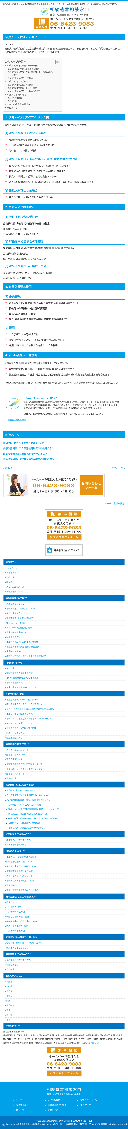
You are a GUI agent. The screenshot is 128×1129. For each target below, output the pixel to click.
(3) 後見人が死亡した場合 (22, 78)
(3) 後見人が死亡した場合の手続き (26, 91)
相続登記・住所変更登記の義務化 (21, 857)
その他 (9, 986)
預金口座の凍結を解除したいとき (21, 687)
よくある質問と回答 (15, 587)
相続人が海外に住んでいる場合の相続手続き (26, 656)
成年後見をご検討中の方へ (18, 840)
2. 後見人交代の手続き (17, 81)
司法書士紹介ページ (17, 419)
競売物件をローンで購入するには (21, 728)
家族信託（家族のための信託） (19, 790)
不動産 (9, 996)
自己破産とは (12, 969)
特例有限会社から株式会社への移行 (22, 921)
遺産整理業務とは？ (15, 604)
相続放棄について (14, 668)
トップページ (11, 568)
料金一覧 (20, 1110)
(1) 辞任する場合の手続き (22, 85)
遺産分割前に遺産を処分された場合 (22, 890)
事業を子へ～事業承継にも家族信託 (24, 823)
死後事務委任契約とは (16, 844)
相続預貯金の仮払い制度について (21, 866)
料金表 (9, 582)
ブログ (9, 991)
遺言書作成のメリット (15, 754)
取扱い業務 (11, 577)
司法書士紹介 (12, 572)
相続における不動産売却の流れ (20, 714)
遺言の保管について (15, 885)
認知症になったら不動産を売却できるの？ (25, 443)
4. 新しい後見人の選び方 (18, 104)
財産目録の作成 (13, 637)
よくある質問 (54, 1100)
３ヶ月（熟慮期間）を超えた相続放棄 (22, 678)
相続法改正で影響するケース (19, 723)
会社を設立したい (14, 907)
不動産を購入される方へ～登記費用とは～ (25, 704)
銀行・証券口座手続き (16, 623)
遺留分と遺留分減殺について (19, 876)
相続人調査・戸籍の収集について (21, 608)
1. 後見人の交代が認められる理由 (22, 65)
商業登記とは (12, 902)
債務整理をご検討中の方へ (18, 960)
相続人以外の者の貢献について (20, 880)
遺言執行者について (15, 778)
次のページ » (118, 468)
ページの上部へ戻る (114, 503)
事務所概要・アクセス (15, 591)
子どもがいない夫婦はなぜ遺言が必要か (24, 769)
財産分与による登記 (15, 733)
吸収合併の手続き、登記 (17, 926)
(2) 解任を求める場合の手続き (24, 88)
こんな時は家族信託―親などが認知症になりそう (28, 800)
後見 (8, 1010)
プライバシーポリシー (89, 1100)
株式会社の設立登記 (15, 912)
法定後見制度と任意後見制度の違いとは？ (25, 454)
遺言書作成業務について (17, 750)
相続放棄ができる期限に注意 (19, 673)
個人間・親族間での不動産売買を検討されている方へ (30, 709)
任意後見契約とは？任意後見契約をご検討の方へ (28, 459)
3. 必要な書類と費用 (16, 94)
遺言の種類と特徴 (14, 759)
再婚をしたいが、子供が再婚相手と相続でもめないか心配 (33, 809)
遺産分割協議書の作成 (16, 632)
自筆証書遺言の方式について (19, 871)
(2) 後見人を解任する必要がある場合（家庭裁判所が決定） (32, 73)
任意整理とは (12, 965)
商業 (8, 1001)
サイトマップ (85, 1105)
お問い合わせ (54, 1110)
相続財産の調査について (17, 613)
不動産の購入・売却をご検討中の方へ (23, 699)
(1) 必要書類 (17, 98)
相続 (8, 1020)
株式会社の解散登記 (15, 931)
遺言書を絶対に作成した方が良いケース (24, 764)
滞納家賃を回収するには (17, 948)
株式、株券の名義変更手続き (19, 627)
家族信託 (10, 1005)
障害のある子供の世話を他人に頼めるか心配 (28, 814)
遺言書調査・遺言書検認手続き (20, 618)
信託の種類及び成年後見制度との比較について (27, 795)
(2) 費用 (15, 101)
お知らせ (10, 982)
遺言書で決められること (17, 774)
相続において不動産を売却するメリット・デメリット (28, 718)
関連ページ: (12, 108)
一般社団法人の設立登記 (17, 916)
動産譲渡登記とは (14, 738)
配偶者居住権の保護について (19, 861)
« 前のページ (9, 468)
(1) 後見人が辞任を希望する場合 (25, 69)
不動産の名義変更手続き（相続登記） (22, 646)
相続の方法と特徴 (14, 682)
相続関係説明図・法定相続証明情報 (22, 642)
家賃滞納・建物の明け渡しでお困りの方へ (24, 943)
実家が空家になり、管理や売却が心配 (24, 805)
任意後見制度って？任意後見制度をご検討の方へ (28, 448)
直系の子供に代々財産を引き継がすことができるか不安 (33, 818)
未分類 (9, 1015)
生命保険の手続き (14, 651)
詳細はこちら (94, 1043)
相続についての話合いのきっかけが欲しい (27, 828)
